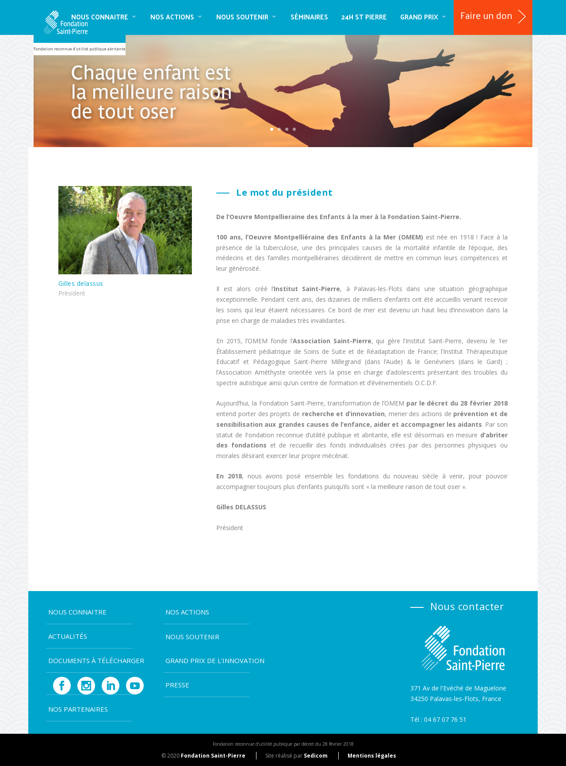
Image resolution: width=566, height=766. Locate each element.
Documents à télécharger (96, 660)
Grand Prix (419, 17)
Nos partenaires (78, 709)
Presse (177, 684)
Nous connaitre (99, 17)
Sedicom (316, 755)
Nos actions (172, 17)
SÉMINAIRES (309, 17)
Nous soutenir (242, 17)
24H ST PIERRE (364, 17)
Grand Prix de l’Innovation (214, 660)
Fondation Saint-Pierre (213, 755)
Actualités (67, 636)
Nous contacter (467, 606)
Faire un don (486, 15)
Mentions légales (372, 755)
